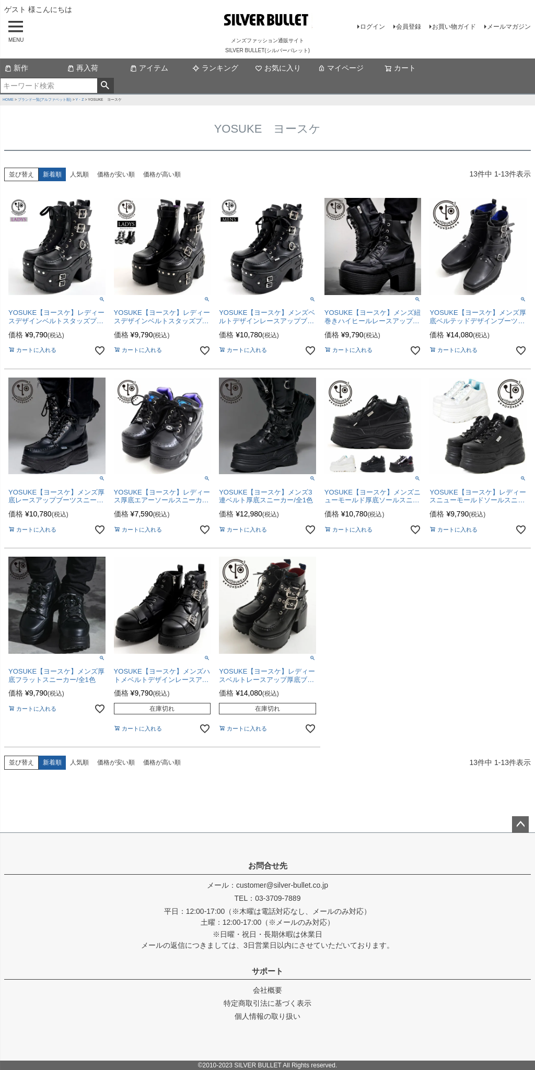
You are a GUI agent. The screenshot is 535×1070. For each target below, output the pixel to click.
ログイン (372, 26)
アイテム (149, 68)
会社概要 (267, 990)
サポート (267, 971)
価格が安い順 (116, 174)
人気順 (79, 174)
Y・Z (80, 99)
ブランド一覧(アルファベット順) (45, 99)
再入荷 (82, 68)
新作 (16, 68)
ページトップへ (520, 824)
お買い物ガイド (454, 26)
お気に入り (278, 68)
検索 (105, 85)
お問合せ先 (267, 865)
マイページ (341, 68)
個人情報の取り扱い (267, 1016)
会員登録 (408, 26)
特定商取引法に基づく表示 (267, 1003)
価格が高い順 (162, 174)
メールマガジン (509, 26)
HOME (8, 99)
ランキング (215, 68)
